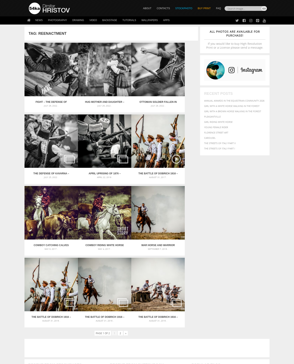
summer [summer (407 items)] (197, 290)
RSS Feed (114, 350)
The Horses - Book (39, 330)
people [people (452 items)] (209, 286)
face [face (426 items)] (230, 278)
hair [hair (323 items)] (263, 278)
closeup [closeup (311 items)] (231, 274)
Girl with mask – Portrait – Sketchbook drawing (139, 279)
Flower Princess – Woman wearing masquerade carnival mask (65, 289)
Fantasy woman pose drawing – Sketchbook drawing (142, 275)
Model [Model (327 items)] (226, 282)
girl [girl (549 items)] (258, 278)
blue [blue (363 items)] (216, 274)
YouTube (156, 336)
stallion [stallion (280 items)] (254, 286)
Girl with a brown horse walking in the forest (232, 111)
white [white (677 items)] (207, 290)
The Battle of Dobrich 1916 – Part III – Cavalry (133, 215)
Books (92, 325)
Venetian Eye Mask (95, 350)
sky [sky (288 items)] (248, 286)
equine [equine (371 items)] (222, 278)
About (91, 315)
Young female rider (216, 127)
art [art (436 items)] (204, 270)
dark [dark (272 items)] (253, 274)
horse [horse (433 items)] (201, 282)
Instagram (157, 325)
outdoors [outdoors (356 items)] (198, 286)
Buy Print (204, 8)
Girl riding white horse (218, 121)
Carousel (210, 137)
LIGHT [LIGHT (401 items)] (209, 282)
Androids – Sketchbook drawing (129, 270)
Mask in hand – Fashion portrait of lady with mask (59, 279)
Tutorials (129, 20)
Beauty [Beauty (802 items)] (198, 274)
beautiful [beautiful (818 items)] (249, 270)
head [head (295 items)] (194, 282)
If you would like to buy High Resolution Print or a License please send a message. (234, 39)
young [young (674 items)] (229, 290)
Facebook (157, 320)
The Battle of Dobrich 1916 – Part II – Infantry (176, 215)
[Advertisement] (148, 246)
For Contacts (96, 335)
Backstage (109, 20)
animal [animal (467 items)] (197, 270)
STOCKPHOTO (184, 8)
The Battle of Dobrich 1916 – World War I (89, 153)
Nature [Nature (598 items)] (236, 282)
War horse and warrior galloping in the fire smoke (46, 215)
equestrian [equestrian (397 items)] (209, 278)
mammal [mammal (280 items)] (218, 282)
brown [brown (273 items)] (223, 274)
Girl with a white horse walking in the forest (231, 106)
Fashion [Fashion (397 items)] (238, 278)
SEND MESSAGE (231, 323)
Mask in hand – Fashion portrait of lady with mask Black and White (65, 275)
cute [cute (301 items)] (247, 274)
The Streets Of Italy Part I (219, 148)
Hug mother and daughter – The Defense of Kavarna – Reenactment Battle (90, 92)
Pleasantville (212, 116)
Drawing (78, 20)
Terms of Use (85, 359)
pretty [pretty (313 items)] (242, 286)
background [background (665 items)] (230, 270)
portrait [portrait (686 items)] (231, 286)
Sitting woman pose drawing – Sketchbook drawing (141, 289)
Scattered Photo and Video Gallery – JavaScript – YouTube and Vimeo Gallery (65, 270)
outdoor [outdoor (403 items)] (253, 282)
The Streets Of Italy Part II (220, 143)
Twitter (156, 315)
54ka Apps (34, 335)
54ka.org (62, 359)
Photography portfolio (44, 325)
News (39, 20)
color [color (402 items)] (241, 274)
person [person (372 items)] (218, 286)
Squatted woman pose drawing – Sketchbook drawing (143, 284)
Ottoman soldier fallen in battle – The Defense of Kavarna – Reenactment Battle (133, 92)
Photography (57, 20)
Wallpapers (149, 20)
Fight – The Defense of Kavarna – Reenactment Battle (46, 92)
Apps (166, 20)
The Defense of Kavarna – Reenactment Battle (176, 92)
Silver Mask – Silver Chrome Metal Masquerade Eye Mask (62, 284)
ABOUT (147, 8)
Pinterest (157, 331)
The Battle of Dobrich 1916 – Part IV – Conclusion (89, 215)
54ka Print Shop (38, 315)
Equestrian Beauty (71, 350)
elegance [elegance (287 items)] (197, 278)
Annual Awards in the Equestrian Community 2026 (234, 100)
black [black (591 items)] (208, 274)
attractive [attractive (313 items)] (213, 270)
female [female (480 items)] (249, 278)
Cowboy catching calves (133, 153)
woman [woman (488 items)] (218, 290)
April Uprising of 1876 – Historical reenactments (46, 153)
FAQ (218, 8)
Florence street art (216, 132)
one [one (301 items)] (244, 282)
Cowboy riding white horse (176, 153)
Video (93, 20)
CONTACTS (163, 8)
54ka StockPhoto (39, 320)
